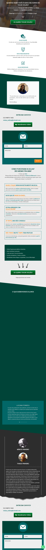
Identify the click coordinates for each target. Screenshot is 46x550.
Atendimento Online (24, 125)
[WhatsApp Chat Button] (43, 547)
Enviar (38, 161)
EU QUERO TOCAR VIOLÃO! (23, 22)
